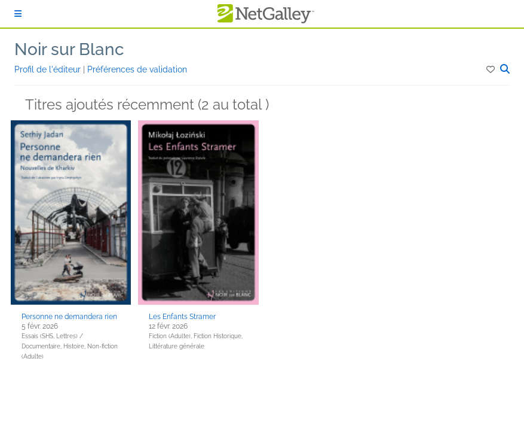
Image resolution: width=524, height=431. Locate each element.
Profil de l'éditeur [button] (48, 69)
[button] (491, 69)
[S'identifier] (18, 13)
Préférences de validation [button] (137, 69)
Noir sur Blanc (69, 49)
